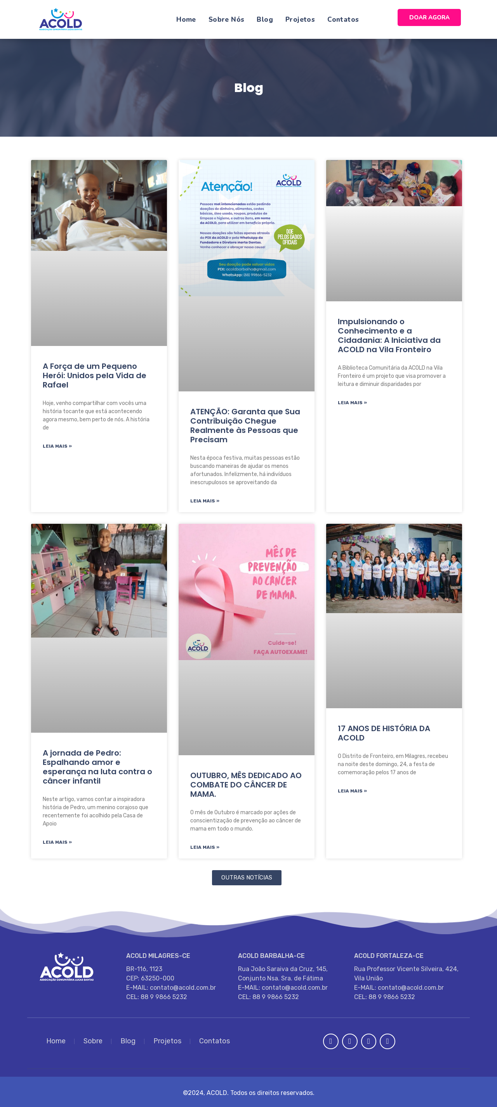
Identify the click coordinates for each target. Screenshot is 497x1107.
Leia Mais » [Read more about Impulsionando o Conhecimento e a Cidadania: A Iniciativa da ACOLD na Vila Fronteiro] (352, 402)
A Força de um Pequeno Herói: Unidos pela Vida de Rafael (94, 375)
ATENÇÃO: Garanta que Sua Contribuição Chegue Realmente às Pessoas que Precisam (245, 425)
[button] (247, 877)
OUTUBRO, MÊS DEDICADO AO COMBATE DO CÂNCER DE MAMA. (246, 784)
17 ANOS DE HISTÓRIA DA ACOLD (384, 733)
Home (186, 19)
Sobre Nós (227, 19)
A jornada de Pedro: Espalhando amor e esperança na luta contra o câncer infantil (97, 766)
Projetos (300, 19)
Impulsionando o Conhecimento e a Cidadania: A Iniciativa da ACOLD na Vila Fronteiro (389, 335)
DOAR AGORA (429, 17)
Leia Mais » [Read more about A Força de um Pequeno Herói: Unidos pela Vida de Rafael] (57, 446)
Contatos (343, 19)
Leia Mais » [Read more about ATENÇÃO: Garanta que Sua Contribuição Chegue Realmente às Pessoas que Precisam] (204, 501)
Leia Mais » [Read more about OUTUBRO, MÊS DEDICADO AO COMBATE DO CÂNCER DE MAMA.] (204, 847)
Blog (265, 19)
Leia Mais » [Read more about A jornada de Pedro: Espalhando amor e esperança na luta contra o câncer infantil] (57, 842)
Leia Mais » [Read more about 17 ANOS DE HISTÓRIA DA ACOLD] (352, 791)
